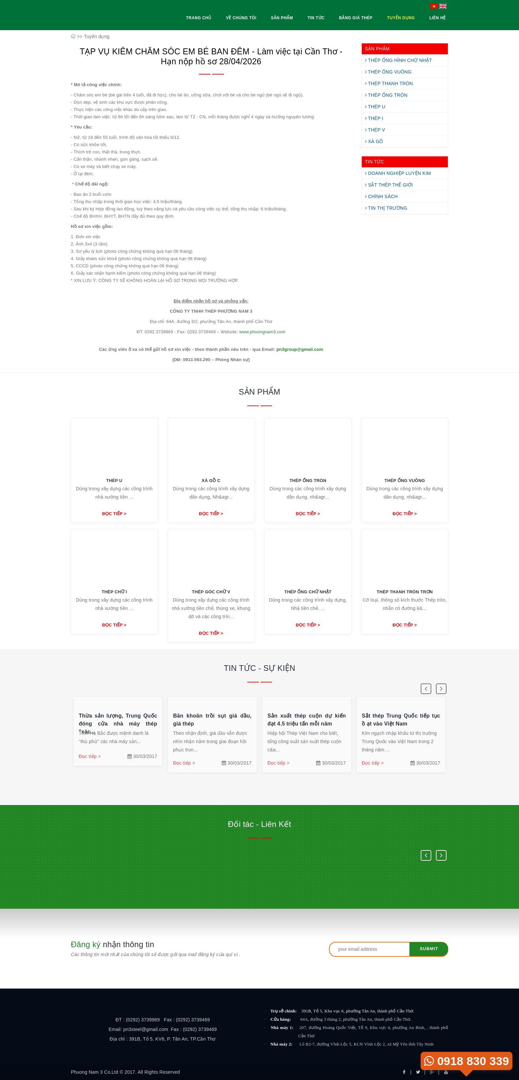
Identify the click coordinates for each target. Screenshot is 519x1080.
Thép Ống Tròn (386, 95)
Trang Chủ (199, 18)
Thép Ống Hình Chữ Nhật (398, 60)
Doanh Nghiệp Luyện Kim (398, 173)
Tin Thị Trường (386, 208)
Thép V (375, 130)
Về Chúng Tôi (241, 18)
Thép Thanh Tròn (389, 83)
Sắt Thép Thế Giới (389, 185)
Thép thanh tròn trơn (405, 591)
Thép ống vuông (405, 480)
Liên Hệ (437, 18)
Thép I (374, 118)
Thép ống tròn (308, 480)
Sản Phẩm (282, 18)
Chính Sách (381, 196)
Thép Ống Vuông (388, 72)
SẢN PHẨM (377, 48)
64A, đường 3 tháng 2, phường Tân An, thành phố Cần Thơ (355, 1019)
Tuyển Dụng (401, 18)
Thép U (375, 106)
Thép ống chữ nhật (308, 591)
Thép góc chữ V (211, 591)
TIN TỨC (374, 161)
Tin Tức (315, 18)
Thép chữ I (114, 591)
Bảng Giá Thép (355, 18)
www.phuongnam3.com (262, 331)
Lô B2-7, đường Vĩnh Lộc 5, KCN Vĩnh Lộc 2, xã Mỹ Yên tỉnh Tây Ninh (367, 1044)
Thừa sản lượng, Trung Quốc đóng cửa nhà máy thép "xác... (118, 723)
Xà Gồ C (211, 480)
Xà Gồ (374, 141)
